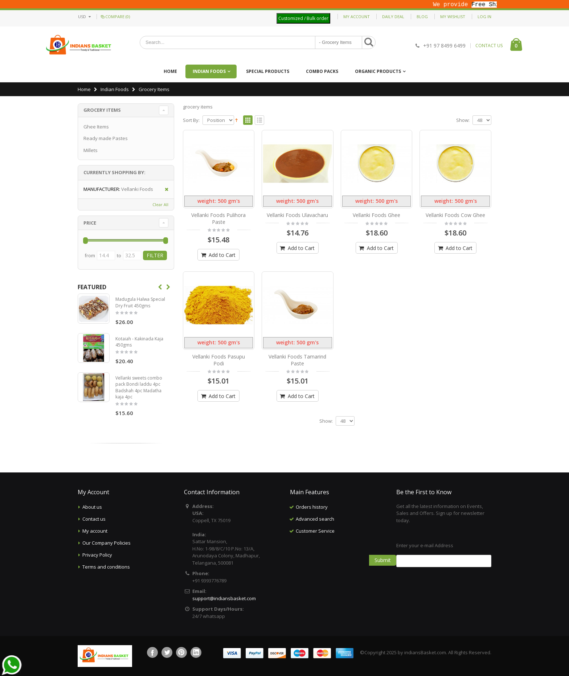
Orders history (312, 507)
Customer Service (315, 531)
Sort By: (191, 120)
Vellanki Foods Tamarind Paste (297, 360)
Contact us (94, 519)
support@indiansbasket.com (224, 598)
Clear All (160, 204)
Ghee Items (96, 126)
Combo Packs (322, 71)
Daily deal (393, 16)
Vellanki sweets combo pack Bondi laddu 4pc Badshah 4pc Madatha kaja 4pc (138, 387)
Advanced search (315, 519)
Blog (422, 16)
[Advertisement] (337, 573)
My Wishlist (452, 16)
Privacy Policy (97, 555)
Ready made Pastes (105, 138)
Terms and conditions (106, 567)
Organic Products (378, 71)
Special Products (267, 71)
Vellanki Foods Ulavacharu (297, 215)
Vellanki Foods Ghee (376, 215)
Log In (484, 16)
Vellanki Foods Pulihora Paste (218, 218)
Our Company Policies (106, 543)
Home (84, 89)
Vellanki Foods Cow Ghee (455, 215)
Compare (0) (115, 16)
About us (92, 507)
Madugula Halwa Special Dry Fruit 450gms (140, 302)
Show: (463, 120)
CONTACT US (489, 46)
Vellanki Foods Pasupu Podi (218, 360)
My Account (356, 16)
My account (94, 531)
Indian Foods (209, 71)
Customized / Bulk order (303, 18)
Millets (90, 150)
